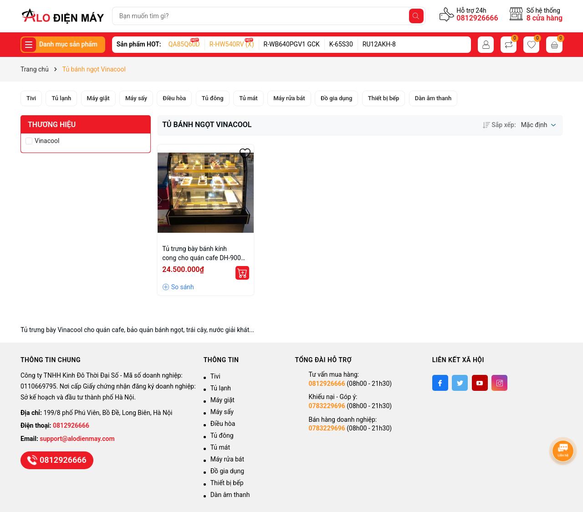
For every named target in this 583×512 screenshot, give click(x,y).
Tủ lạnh (220, 388)
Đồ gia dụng (227, 471)
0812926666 (477, 18)
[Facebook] (440, 383)
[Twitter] (460, 383)
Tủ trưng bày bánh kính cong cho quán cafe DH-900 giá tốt (201, 253)
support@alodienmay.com (77, 438)
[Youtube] (480, 383)
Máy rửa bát (227, 459)
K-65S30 (341, 44)
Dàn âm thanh (230, 494)
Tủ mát (220, 447)
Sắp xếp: (499, 124)
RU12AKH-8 (379, 44)
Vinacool (47, 140)
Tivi (215, 376)
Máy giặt (222, 400)
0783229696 (326, 406)
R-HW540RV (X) (232, 44)
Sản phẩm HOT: (139, 44)
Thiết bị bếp (227, 482)
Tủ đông (222, 435)
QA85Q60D (184, 44)
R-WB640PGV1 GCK (292, 44)
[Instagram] (499, 383)
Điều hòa (222, 423)
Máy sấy (222, 411)
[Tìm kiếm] (416, 16)
